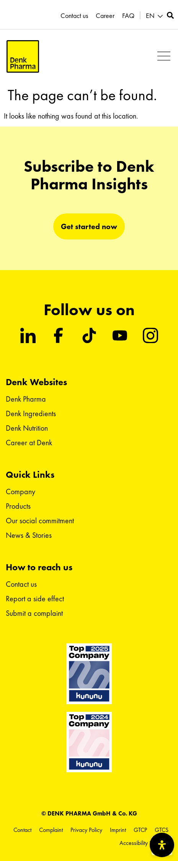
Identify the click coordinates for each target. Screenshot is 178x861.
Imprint (118, 829)
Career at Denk (29, 442)
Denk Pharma (26, 399)
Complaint (51, 829)
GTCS (161, 829)
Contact (22, 829)
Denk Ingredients (31, 413)
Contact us (74, 15)
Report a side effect (35, 598)
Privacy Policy (86, 829)
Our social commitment (40, 520)
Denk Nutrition (27, 428)
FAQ (128, 15)
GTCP (140, 829)
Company (20, 491)
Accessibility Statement (145, 842)
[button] (155, 15)
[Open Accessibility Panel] (162, 845)
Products (18, 506)
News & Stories (29, 535)
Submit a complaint (34, 613)
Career (105, 15)
